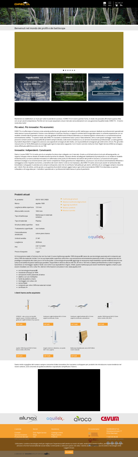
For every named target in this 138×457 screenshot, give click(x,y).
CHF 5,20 (19, 324)
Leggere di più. (69, 448)
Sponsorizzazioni (21, 435)
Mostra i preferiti (69, 208)
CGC (34, 437)
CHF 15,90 (47, 356)
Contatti (17, 433)
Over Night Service (39, 433)
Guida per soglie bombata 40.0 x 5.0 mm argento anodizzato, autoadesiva (82, 317)
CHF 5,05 (101, 324)
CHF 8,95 (46, 324)
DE (116, 3)
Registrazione (56, 435)
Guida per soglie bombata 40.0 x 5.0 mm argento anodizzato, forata (54, 317)
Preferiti (54, 437)
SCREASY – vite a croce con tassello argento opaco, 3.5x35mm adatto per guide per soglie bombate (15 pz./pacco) (27, 318)
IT (122, 3)
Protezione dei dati (21, 437)
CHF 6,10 (19, 356)
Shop (35, 435)
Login (38, 252)
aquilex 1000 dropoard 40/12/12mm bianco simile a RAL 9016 (108, 317)
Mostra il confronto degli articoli (74, 202)
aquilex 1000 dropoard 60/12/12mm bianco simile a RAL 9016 (26, 349)
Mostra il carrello (69, 210)
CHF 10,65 (74, 324)
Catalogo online (57, 433)
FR (119, 3)
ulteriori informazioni (32, 93)
